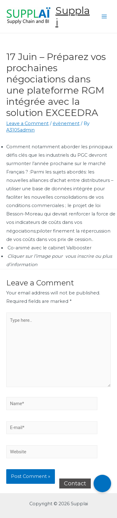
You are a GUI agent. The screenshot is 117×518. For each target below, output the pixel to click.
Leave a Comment (27, 123)
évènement (66, 123)
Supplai (73, 16)
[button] (102, 483)
